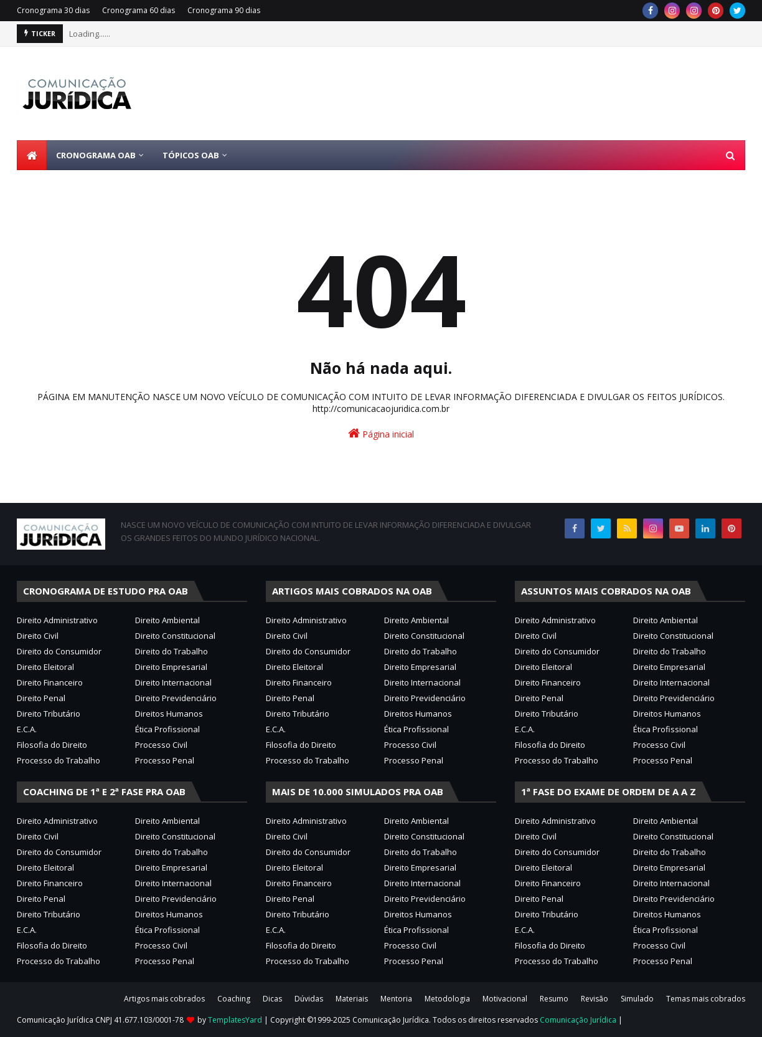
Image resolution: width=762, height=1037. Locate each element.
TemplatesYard (235, 1020)
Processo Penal (164, 760)
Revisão (594, 998)
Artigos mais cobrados (164, 998)
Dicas (272, 998)
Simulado (637, 998)
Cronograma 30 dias (53, 10)
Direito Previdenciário (176, 698)
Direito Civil (38, 635)
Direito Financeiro (50, 682)
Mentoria (396, 998)
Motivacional (504, 998)
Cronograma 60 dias (138, 10)
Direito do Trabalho (171, 651)
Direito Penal (41, 698)
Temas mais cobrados (705, 998)
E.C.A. (27, 729)
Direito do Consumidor (59, 651)
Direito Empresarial (171, 666)
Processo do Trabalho (58, 760)
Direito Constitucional (175, 635)
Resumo (554, 998)
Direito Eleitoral (45, 666)
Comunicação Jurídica (578, 1020)
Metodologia (447, 998)
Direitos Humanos (169, 713)
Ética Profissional (167, 729)
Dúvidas (308, 998)
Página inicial (381, 433)
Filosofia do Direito (52, 744)
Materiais (352, 998)
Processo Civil (161, 744)
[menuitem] (32, 155)
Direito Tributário (48, 713)
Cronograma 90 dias (223, 10)
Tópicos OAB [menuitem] (190, 155)
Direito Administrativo (57, 620)
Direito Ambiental (167, 620)
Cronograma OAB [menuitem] (96, 155)
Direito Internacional (173, 682)
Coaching (233, 998)
